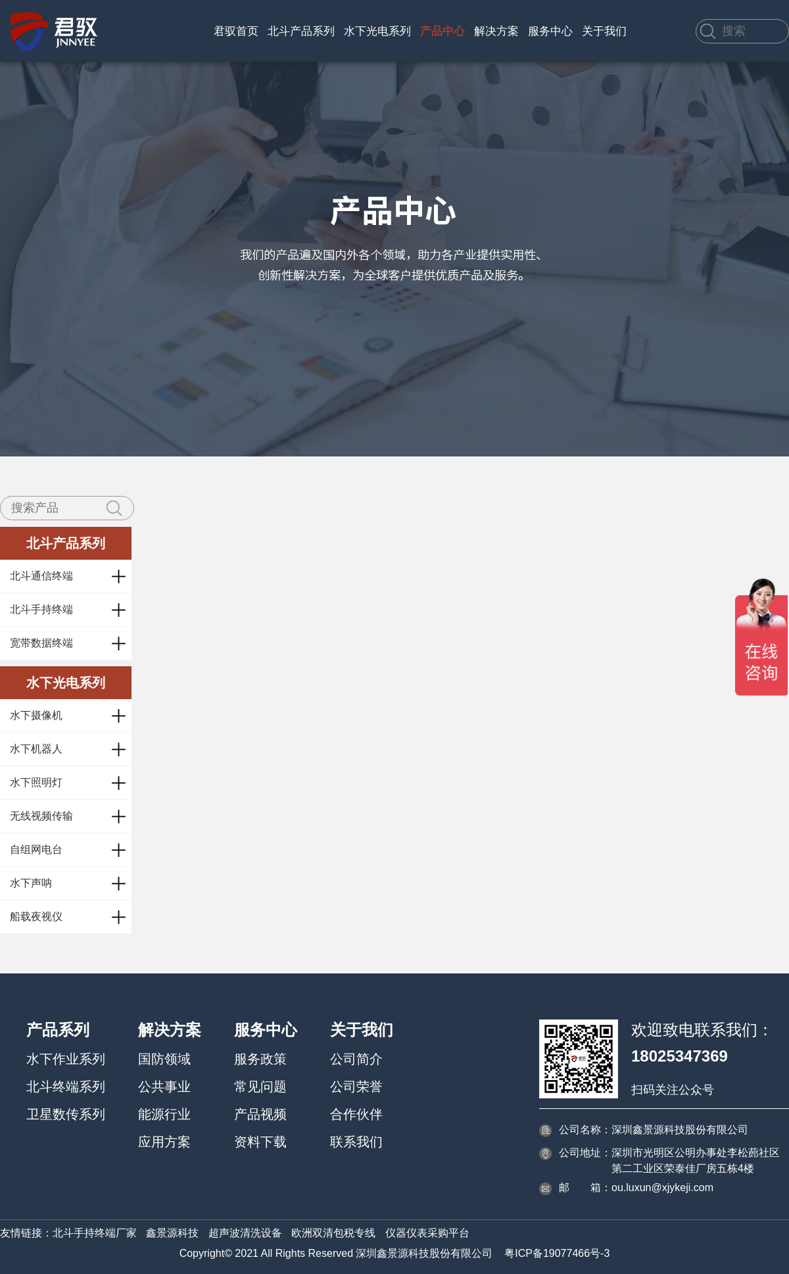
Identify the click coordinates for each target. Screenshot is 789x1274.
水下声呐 (31, 883)
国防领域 (164, 1059)
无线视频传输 (41, 815)
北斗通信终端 (41, 575)
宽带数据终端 (41, 643)
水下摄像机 (36, 715)
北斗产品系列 (301, 31)
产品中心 (442, 31)
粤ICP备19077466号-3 (557, 1253)
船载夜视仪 (36, 916)
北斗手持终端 (41, 609)
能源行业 (164, 1114)
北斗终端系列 (65, 1086)
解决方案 (496, 31)
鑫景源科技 (172, 1232)
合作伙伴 (356, 1114)
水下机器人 (36, 748)
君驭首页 (236, 31)
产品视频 (260, 1114)
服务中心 (550, 31)
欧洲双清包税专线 (333, 1232)
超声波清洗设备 (245, 1232)
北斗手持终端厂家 (95, 1232)
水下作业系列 (65, 1059)
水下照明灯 (36, 782)
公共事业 (164, 1086)
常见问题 (260, 1086)
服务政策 (260, 1059)
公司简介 (356, 1059)
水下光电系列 (377, 31)
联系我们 (356, 1142)
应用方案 (164, 1142)
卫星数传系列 (65, 1114)
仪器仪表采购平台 (427, 1232)
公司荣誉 (356, 1086)
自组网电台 (36, 849)
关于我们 (604, 31)
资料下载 (260, 1142)
